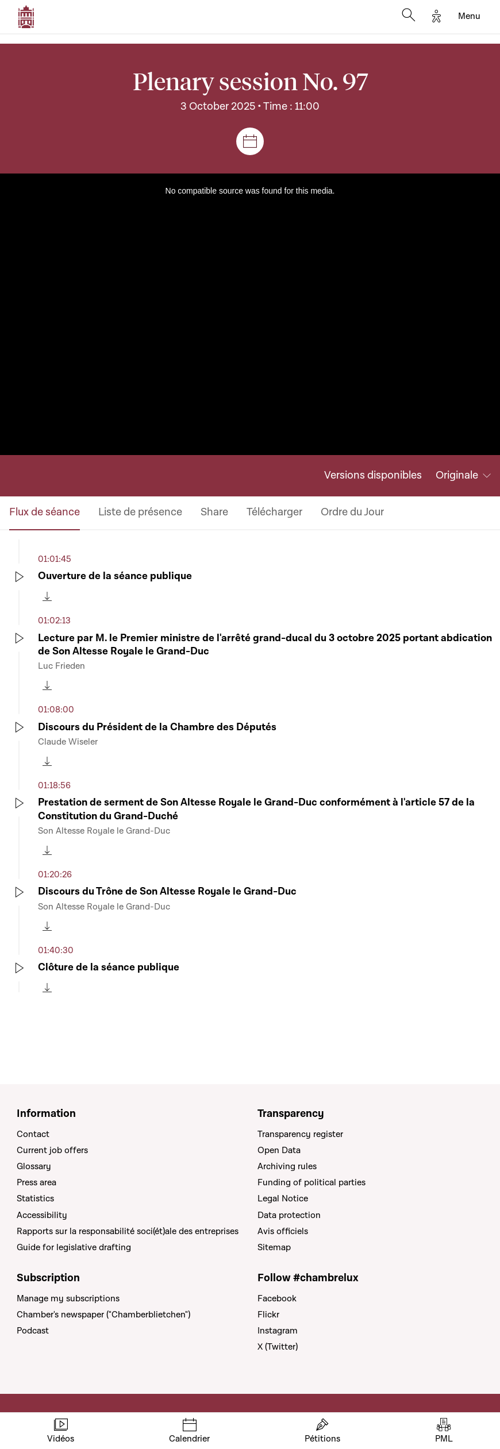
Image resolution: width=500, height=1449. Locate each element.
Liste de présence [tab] (140, 512)
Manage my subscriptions (68, 1298)
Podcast (33, 1330)
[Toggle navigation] (469, 16)
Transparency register (300, 1134)
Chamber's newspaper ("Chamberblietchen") (103, 1314)
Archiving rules (287, 1166)
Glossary (34, 1166)
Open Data (279, 1150)
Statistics (35, 1198)
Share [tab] (214, 512)
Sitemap (274, 1247)
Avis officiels (282, 1231)
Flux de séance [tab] (44, 512)
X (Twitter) (277, 1346)
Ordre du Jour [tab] (352, 512)
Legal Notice (282, 1198)
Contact (33, 1134)
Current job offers (52, 1150)
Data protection (289, 1215)
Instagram (277, 1330)
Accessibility (42, 1215)
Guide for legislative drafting (74, 1247)
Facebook (277, 1298)
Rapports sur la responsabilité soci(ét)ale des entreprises (128, 1231)
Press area (36, 1182)
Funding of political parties (311, 1182)
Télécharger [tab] (274, 512)
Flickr (268, 1314)
